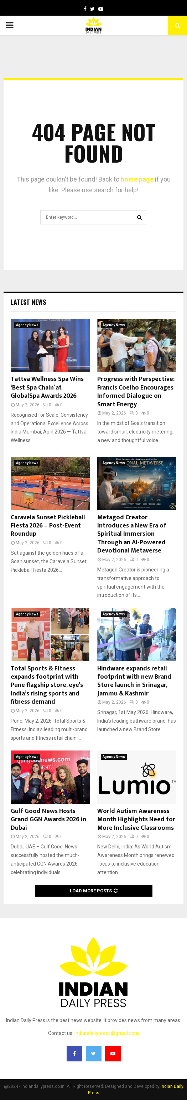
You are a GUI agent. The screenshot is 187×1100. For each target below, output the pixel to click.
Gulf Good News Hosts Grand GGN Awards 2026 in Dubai (48, 819)
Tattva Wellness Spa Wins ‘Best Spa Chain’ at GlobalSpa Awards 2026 (47, 387)
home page (137, 179)
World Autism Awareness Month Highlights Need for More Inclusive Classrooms (136, 819)
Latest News (28, 302)
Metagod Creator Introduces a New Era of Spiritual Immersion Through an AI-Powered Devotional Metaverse (131, 534)
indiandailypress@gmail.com (106, 1033)
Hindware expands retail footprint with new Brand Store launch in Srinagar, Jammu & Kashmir (134, 681)
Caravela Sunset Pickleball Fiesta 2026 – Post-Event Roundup (48, 526)
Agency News (27, 325)
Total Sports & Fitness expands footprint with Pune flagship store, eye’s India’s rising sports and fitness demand (47, 685)
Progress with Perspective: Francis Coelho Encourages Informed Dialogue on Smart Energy (136, 392)
